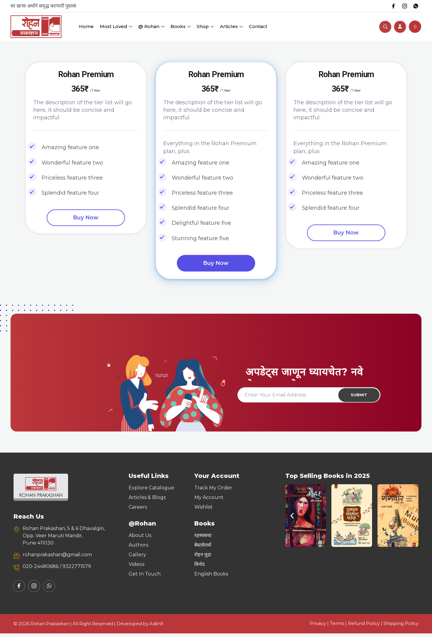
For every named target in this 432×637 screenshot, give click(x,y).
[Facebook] (391, 6)
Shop (205, 26)
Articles (231, 26)
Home (86, 26)
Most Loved (116, 26)
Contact (258, 26)
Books (181, 26)
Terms (337, 627)
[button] (292, 519)
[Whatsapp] (415, 6)
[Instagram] (403, 6)
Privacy (318, 627)
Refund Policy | (365, 627)
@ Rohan (151, 26)
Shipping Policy (400, 627)
